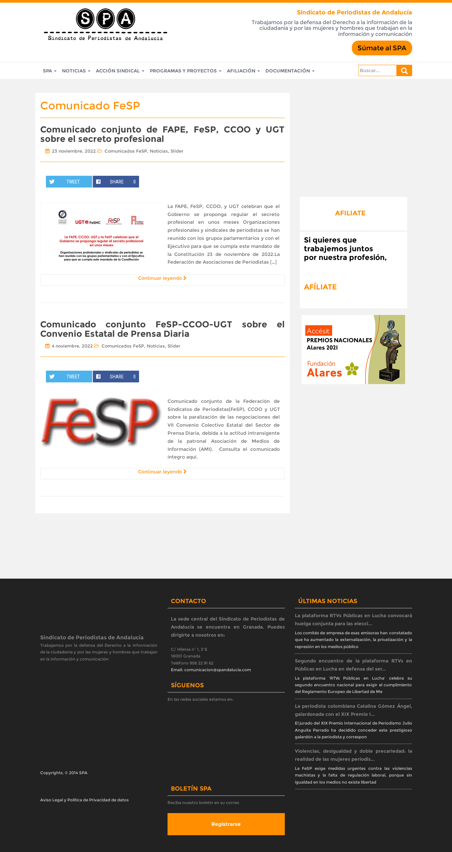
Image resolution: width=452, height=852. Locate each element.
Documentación (290, 71)
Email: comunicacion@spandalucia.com (211, 669)
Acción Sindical (120, 71)
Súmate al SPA (382, 48)
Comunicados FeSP (126, 151)
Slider (177, 151)
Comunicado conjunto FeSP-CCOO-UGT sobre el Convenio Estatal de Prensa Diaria (162, 329)
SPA (50, 71)
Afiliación (243, 71)
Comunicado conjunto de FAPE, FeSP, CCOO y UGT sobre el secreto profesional (162, 134)
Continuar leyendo (162, 278)
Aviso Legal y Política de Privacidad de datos (84, 799)
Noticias (76, 71)
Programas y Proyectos (185, 71)
